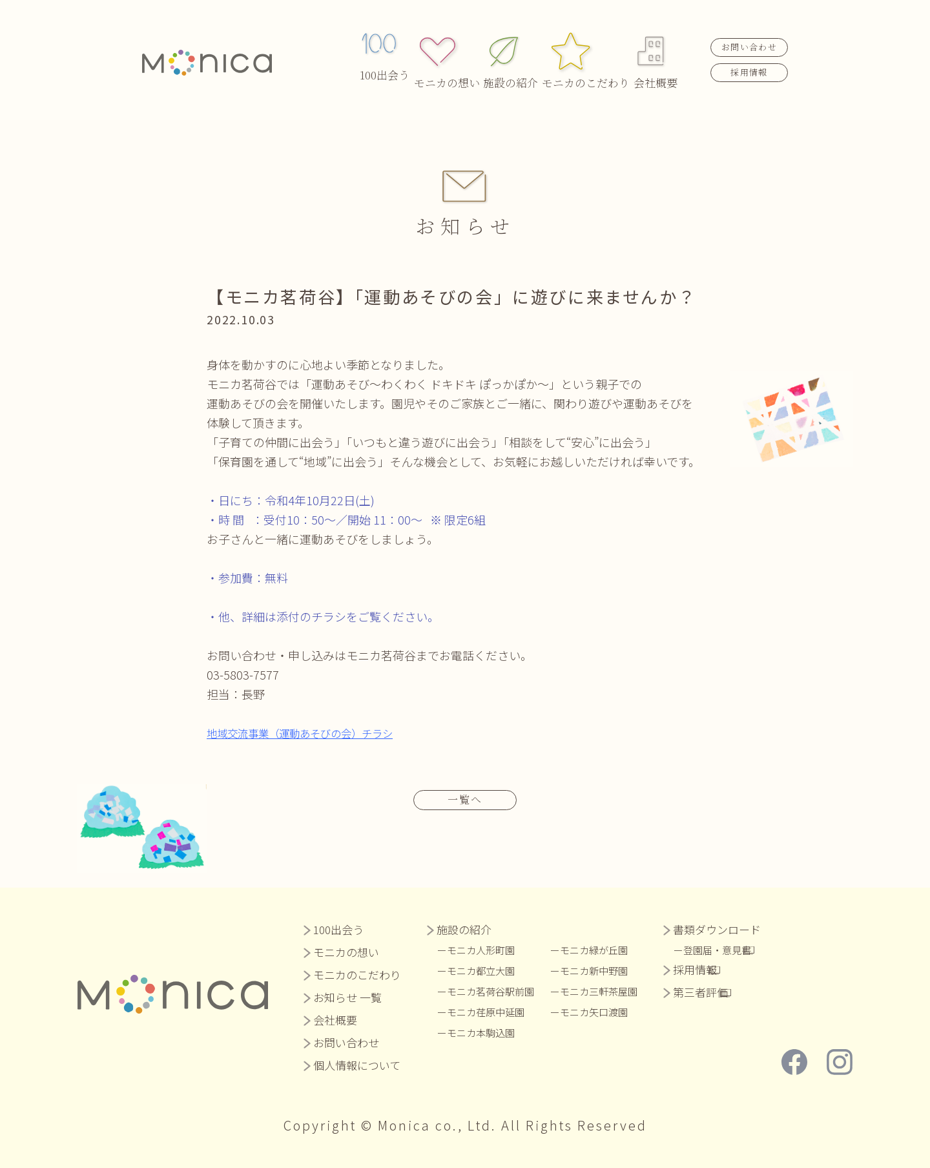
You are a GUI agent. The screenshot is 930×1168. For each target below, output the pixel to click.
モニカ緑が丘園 (607, 949)
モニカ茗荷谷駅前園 (496, 990)
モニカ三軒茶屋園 (612, 990)
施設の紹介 (513, 46)
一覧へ (465, 798)
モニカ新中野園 (607, 969)
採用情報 (748, 57)
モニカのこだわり (584, 46)
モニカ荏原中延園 (491, 1011)
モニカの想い (450, 46)
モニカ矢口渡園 (607, 1011)
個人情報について (356, 1064)
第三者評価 (716, 991)
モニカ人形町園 (486, 949)
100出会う (384, 46)
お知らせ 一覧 (347, 996)
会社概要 (655, 46)
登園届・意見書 (738, 949)
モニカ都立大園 (486, 969)
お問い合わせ (749, 32)
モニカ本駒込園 (486, 1031)
